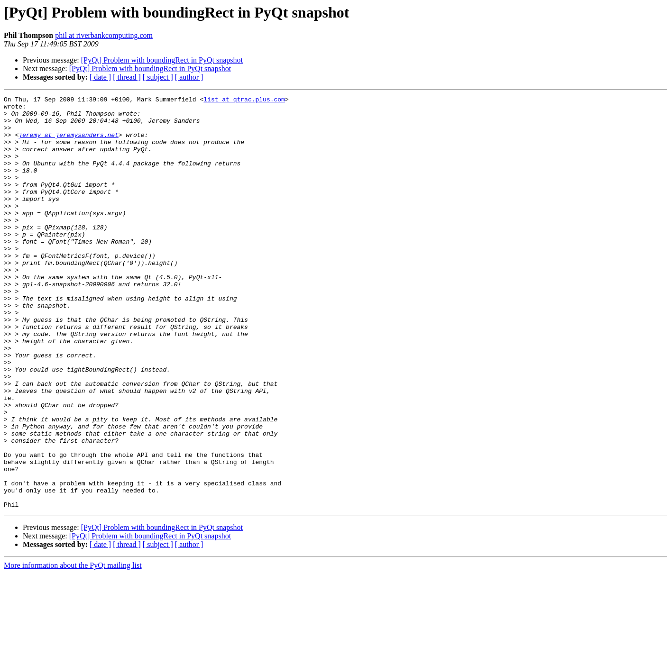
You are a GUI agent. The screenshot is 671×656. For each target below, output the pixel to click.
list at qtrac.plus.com (244, 100)
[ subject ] (158, 77)
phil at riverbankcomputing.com (104, 35)
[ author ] (189, 77)
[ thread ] (127, 77)
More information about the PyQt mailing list (73, 648)
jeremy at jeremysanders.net (68, 143)
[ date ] (100, 77)
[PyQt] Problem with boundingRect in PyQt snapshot (162, 60)
